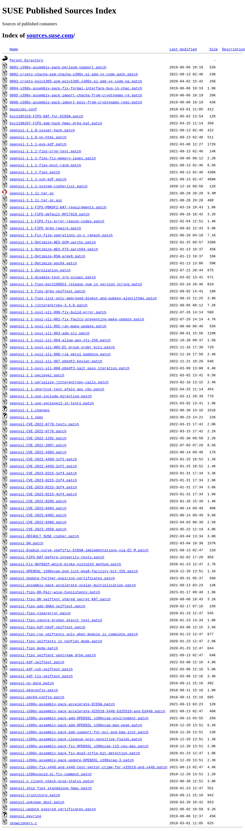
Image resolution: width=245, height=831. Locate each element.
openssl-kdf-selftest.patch (37, 662)
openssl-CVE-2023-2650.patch (38, 529)
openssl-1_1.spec (26, 417)
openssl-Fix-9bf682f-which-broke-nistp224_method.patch (65, 564)
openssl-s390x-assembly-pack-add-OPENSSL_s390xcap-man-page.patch (76, 725)
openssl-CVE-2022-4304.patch (38, 452)
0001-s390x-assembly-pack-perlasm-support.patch (58, 67)
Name (14, 49)
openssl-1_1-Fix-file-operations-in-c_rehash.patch (61, 235)
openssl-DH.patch (26, 543)
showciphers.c (23, 823)
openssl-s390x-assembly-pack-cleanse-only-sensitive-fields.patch (76, 739)
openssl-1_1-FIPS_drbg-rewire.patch (45, 228)
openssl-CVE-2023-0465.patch (38, 515)
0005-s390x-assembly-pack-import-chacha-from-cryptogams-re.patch (76, 95)
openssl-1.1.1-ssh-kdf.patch (38, 179)
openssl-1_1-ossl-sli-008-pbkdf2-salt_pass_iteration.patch (70, 368)
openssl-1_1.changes (30, 410)
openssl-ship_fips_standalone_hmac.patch (51, 788)
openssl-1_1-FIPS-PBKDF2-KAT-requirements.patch (58, 207)
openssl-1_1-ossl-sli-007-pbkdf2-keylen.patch (56, 361)
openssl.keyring (25, 816)
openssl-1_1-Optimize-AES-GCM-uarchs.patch (53, 242)
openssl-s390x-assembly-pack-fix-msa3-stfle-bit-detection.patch (75, 753)
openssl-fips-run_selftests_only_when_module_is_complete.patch (74, 634)
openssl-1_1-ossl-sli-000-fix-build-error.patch (58, 312)
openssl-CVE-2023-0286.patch (38, 501)
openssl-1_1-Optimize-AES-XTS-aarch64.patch (54, 249)
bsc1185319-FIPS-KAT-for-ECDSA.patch (46, 116)
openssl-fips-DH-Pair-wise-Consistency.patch (55, 592)
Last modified (183, 49)
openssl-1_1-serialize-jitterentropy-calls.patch (59, 382)
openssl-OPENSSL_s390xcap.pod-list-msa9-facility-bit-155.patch (74, 571)
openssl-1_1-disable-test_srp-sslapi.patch (53, 277)
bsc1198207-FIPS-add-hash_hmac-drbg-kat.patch (56, 123)
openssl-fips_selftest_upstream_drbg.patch (53, 655)
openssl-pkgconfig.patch (34, 690)
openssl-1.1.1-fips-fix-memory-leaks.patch (53, 158)
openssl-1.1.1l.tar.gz (32, 193)
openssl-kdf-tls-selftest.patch (41, 676)
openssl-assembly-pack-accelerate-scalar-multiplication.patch (73, 585)
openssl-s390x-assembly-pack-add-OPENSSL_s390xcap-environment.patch (79, 718)
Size (213, 49)
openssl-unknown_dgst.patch (37, 802)
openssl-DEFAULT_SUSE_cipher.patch (44, 536)
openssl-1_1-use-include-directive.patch (51, 396)
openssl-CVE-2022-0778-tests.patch (44, 424)
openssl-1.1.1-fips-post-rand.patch (45, 165)
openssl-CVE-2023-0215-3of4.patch (43, 487)
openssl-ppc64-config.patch (37, 697)
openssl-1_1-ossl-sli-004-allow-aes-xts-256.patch (60, 340)
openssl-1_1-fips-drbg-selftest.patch (47, 291)
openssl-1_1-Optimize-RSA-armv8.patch (47, 256)
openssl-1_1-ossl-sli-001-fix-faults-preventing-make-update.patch (77, 319)
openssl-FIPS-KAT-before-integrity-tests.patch (57, 557)
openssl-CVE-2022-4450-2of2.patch (43, 466)
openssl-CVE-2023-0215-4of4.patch (43, 494)
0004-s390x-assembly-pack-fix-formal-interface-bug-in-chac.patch (76, 88)
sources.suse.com (50, 35)
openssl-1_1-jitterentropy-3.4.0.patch (49, 305)
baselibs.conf (23, 109)
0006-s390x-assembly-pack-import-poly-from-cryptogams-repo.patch (76, 102)
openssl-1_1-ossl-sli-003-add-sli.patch (49, 333)
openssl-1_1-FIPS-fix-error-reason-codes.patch (57, 221)
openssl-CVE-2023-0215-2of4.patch (43, 480)
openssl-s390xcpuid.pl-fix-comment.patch (51, 774)
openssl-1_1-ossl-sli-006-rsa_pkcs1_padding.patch (60, 354)
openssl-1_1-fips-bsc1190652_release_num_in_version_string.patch (76, 284)
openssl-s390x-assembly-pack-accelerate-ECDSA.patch (62, 704)
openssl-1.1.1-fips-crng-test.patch (45, 151)
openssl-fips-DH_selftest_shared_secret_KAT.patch (60, 599)
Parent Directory (26, 60)
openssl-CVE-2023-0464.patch (38, 508)
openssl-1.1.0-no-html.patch (38, 137)
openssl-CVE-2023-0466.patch (38, 522)
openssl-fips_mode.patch (34, 648)
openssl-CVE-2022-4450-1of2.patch (43, 459)
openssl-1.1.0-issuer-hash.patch (42, 130)
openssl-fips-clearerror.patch (40, 613)
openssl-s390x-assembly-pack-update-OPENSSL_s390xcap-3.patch (72, 760)
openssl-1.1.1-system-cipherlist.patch (49, 186)
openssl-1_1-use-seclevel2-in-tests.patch (52, 403)
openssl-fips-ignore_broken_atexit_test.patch (56, 620)
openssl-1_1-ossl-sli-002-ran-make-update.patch (58, 326)
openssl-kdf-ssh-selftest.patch (41, 669)
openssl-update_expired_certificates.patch (53, 809)
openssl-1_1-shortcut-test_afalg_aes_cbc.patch (57, 389)
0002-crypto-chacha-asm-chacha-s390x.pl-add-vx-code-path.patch (74, 74)
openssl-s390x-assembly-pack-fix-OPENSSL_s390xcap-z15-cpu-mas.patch (79, 746)
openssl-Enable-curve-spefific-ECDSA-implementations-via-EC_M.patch (79, 550)
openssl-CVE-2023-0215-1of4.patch (43, 473)
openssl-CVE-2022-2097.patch (38, 445)
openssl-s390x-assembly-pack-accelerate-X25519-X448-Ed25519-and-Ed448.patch (87, 711)
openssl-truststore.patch (35, 795)
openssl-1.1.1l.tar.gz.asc (36, 200)
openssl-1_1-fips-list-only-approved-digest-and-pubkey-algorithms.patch (83, 298)
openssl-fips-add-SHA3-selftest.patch (47, 606)
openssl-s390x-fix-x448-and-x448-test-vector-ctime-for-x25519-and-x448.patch (88, 767)
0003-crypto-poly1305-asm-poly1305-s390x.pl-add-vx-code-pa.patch (76, 81)
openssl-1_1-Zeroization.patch (40, 270)
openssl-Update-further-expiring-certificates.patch (62, 578)
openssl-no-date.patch (32, 683)
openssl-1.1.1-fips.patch (35, 172)
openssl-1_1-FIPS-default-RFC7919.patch (49, 214)
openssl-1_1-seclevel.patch (37, 375)
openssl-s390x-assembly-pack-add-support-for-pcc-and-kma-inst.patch (79, 732)
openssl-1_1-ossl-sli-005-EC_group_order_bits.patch (62, 347)
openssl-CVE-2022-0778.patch (38, 431)
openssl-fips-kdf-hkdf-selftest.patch (47, 627)
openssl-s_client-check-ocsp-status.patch (52, 781)
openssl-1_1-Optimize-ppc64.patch (43, 263)
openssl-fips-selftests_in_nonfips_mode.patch (56, 641)
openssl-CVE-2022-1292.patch (38, 438)
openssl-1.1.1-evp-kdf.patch (38, 144)
